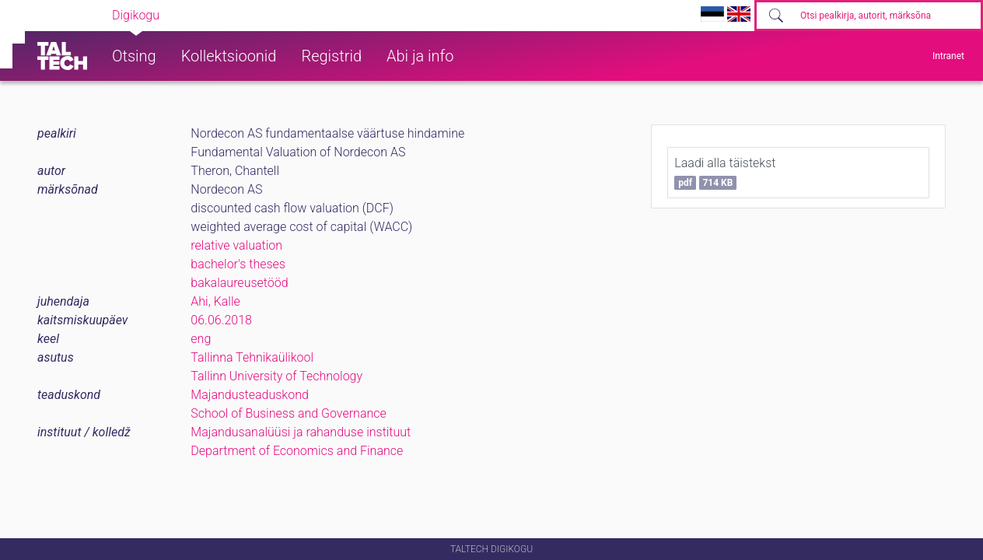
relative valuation (236, 245)
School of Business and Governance (288, 413)
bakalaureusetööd (239, 282)
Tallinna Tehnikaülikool (252, 357)
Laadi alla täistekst (724, 173)
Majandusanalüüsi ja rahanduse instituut (301, 432)
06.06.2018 (221, 320)
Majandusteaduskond (249, 394)
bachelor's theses (238, 264)
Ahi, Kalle (215, 301)
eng (201, 338)
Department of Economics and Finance (297, 450)
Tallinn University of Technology (276, 376)
